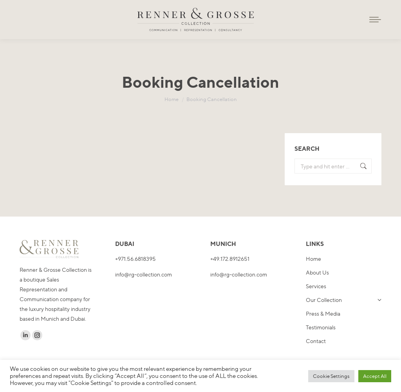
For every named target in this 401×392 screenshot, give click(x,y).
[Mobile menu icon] (375, 19)
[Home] (171, 99)
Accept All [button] (375, 376)
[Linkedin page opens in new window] (25, 335)
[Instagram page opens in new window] (37, 335)
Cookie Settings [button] (331, 376)
